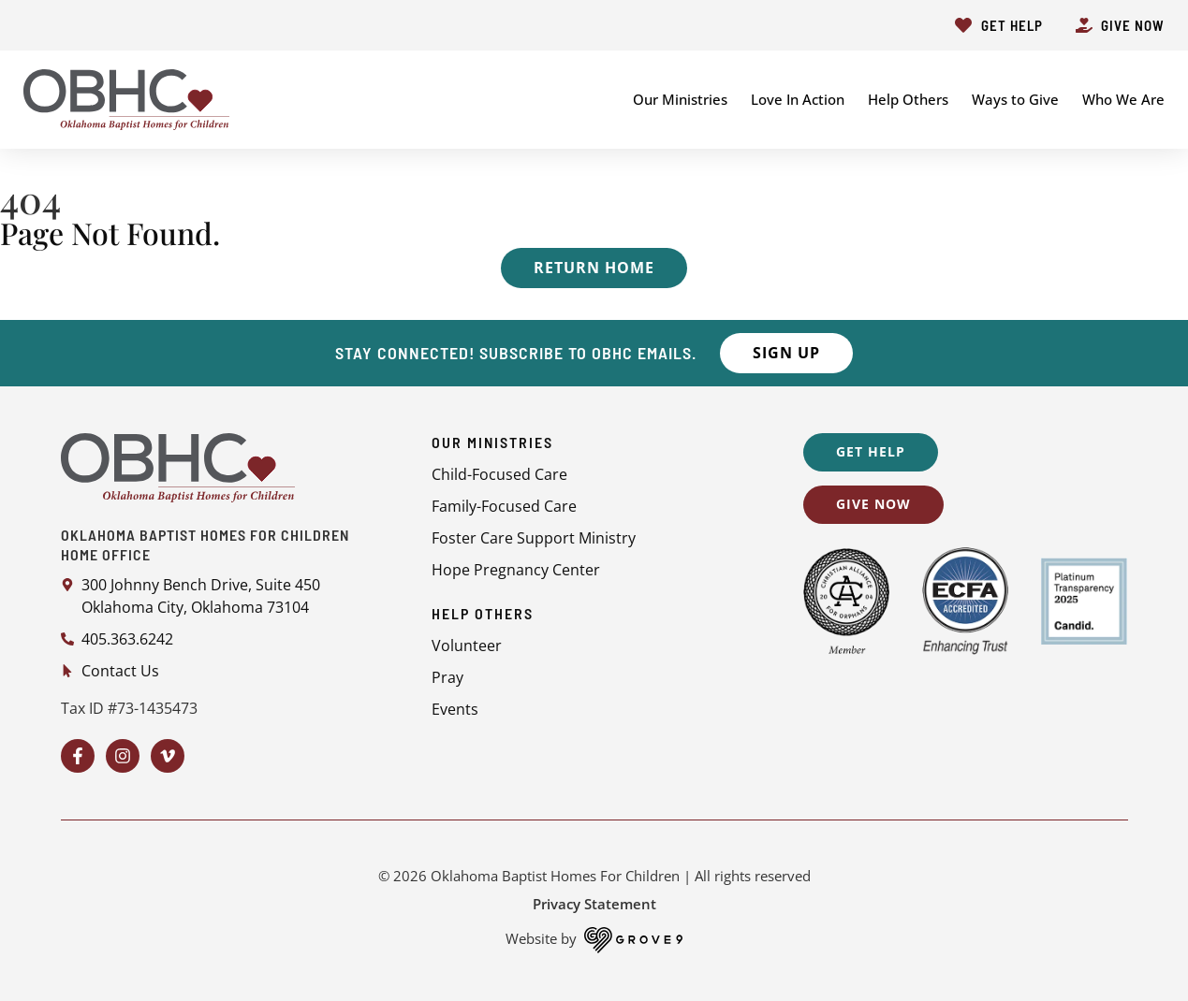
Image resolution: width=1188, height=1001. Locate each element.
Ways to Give (1015, 99)
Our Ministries (680, 99)
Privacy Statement (594, 903)
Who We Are (1123, 99)
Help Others (908, 99)
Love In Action (797, 99)
